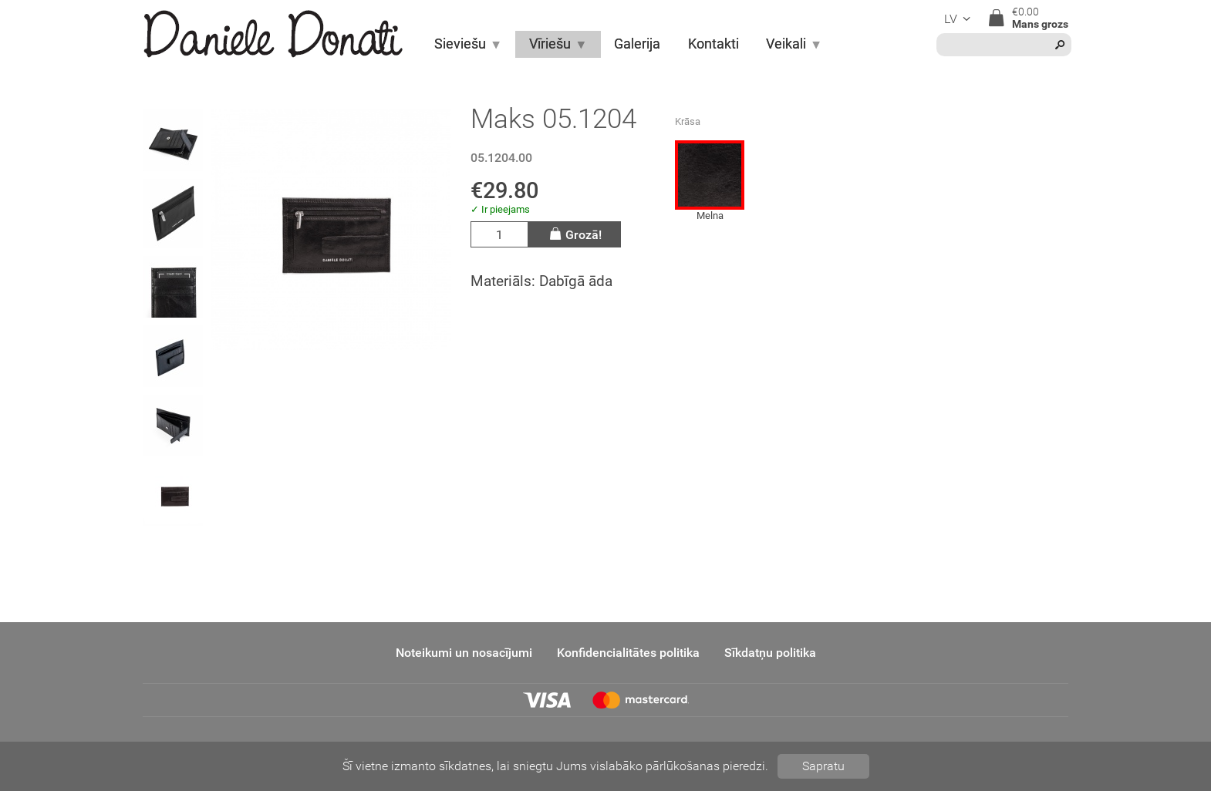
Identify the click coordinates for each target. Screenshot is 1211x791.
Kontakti (713, 44)
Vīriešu (558, 44)
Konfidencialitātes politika (628, 652)
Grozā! (575, 234)
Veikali (794, 44)
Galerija (637, 44)
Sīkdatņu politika (770, 652)
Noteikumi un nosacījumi (464, 652)
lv (959, 19)
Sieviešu (468, 44)
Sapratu (823, 766)
